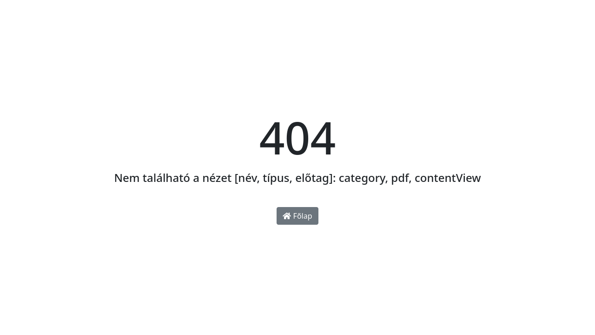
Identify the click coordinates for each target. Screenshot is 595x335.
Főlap (297, 216)
